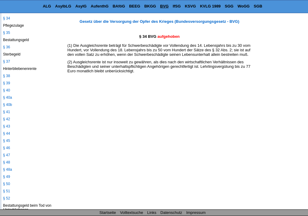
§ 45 (6, 141)
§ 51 (6, 191)
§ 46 (6, 148)
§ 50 (6, 184)
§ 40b (7, 105)
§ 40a (7, 97)
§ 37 (6, 61)
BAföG (118, 6)
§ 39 (6, 83)
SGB (258, 6)
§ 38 (6, 76)
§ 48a (7, 169)
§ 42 (6, 119)
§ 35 (6, 33)
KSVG (190, 6)
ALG (47, 6)
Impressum (195, 212)
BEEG (134, 6)
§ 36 (6, 47)
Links (151, 212)
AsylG (81, 6)
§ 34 (6, 18)
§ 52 (6, 198)
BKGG (150, 6)
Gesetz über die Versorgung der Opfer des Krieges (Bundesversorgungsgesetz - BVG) (159, 21)
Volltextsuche (131, 212)
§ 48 (6, 162)
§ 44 (6, 133)
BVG (164, 6)
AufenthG (100, 6)
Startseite (108, 212)
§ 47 (6, 155)
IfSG (177, 6)
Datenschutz (171, 212)
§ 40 (6, 90)
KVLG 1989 (210, 6)
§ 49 (6, 177)
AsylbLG (63, 6)
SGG (229, 6)
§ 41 (6, 112)
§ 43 (6, 126)
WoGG (244, 6)
